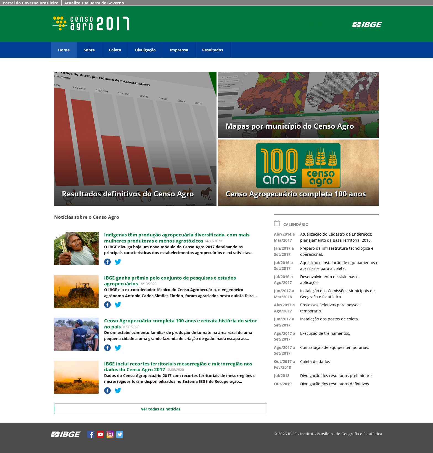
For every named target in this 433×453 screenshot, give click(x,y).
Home (64, 49)
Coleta (115, 49)
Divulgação (145, 49)
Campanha (290, 23)
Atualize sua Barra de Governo (94, 3)
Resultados (212, 49)
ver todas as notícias (160, 409)
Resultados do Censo (326, 23)
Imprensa (179, 49)
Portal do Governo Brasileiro (31, 3)
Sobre (89, 49)
